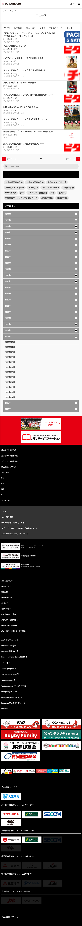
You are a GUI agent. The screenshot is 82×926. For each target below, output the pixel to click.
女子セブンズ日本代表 (14, 187)
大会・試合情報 (7, 517)
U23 (2, 478)
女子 (52, 193)
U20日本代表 (10, 193)
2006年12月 (10, 342)
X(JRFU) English (7, 669)
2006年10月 (10, 352)
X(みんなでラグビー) (9, 674)
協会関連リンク (7, 597)
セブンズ (62, 193)
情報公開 (4, 592)
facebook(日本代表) (8, 651)
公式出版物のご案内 (8, 614)
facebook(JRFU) (7, 646)
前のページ (11, 159)
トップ (3, 11)
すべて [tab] (7, 28)
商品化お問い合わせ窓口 (10, 625)
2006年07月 (10, 367)
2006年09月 (10, 357)
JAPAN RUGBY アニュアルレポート (14, 534)
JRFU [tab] (42, 28)
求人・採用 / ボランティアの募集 (13, 631)
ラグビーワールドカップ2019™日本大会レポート (19, 528)
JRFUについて (6, 586)
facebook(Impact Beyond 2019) (13, 657)
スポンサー (5, 603)
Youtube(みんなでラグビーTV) (12, 686)
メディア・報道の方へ (9, 620)
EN (74, 3)
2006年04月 (10, 382)
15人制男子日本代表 (14, 182)
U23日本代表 (68, 187)
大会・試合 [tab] (31, 28)
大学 (22, 193)
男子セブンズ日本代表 (56, 182)
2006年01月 (10, 397)
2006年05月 (10, 377)
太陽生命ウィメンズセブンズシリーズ (21, 198)
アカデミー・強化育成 (37, 193)
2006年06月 (10, 372)
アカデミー (5, 500)
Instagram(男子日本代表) (10, 697)
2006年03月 (10, 387)
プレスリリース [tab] (55, 28)
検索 (6, 166)
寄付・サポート (7, 609)
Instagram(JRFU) (8, 692)
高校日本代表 (47, 198)
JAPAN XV (5, 472)
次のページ (70, 159)
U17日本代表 (62, 198)
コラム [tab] (70, 28)
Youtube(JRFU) (7, 680)
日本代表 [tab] (18, 28)
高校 (3, 489)
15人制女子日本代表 (35, 182)
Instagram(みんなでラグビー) (12, 703)
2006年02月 (10, 392)
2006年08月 (10, 362)
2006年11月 (10, 347)
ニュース (4, 512)
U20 (2, 484)
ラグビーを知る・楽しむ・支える (13, 523)
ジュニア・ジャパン (50, 187)
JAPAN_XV (33, 187)
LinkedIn (4, 709)
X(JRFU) (4, 663)
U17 (2, 495)
